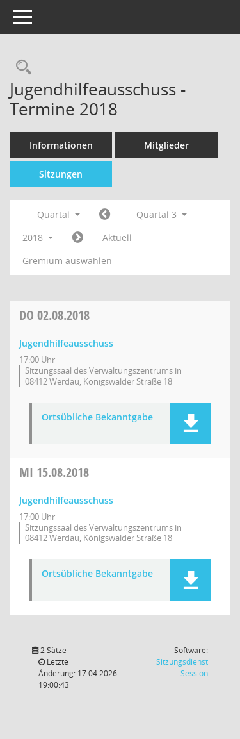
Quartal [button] (58, 214)
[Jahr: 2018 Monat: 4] (105, 214)
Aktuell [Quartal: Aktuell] (117, 237)
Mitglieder (166, 145)
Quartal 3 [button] (161, 214)
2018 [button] (37, 237)
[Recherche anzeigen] (20, 67)
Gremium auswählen (67, 260)
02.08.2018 (54, 315)
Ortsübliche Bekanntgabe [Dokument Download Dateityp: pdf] (97, 417)
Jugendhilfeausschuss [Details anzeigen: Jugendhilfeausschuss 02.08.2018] (66, 343)
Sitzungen (61, 174)
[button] (190, 423)
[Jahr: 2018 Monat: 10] (78, 237)
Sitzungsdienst (182, 667)
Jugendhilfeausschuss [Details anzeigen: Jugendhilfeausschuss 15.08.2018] (66, 500)
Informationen (61, 145)
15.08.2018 (54, 472)
